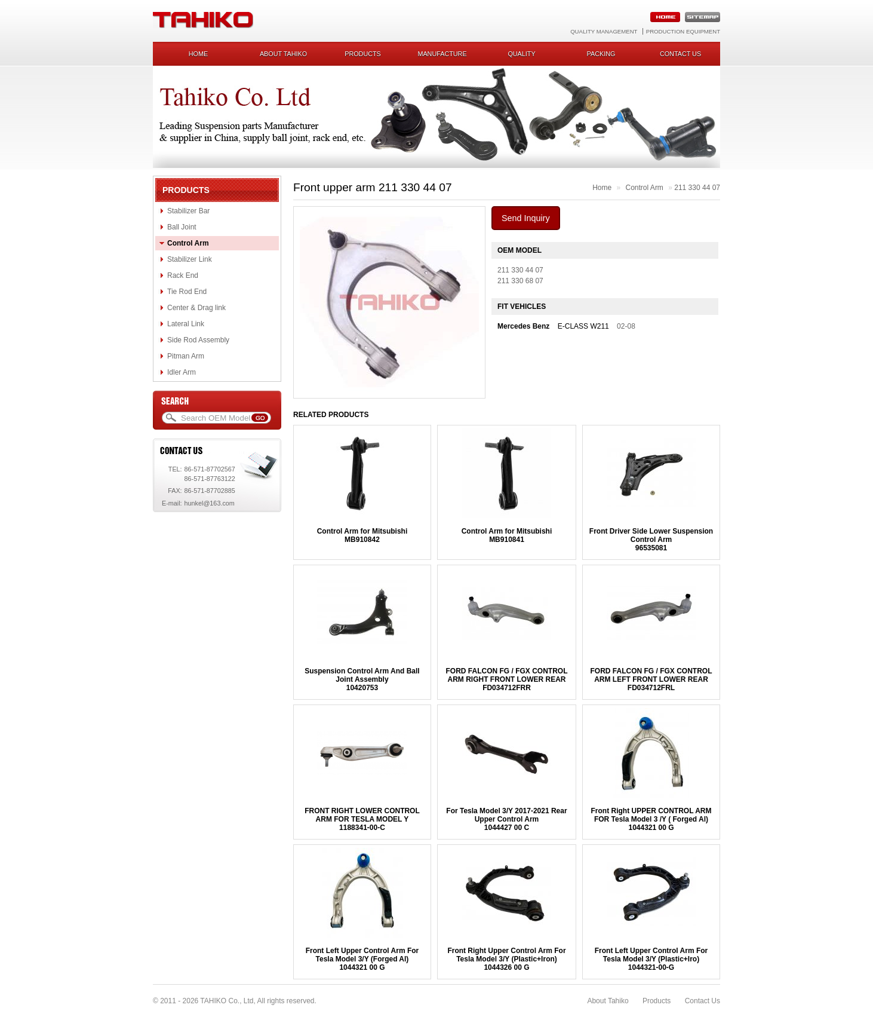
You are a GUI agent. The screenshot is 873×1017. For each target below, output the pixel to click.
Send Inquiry (526, 218)
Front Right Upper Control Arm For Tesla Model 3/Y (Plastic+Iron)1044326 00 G (506, 959)
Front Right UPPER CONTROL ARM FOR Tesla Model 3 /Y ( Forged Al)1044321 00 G (651, 819)
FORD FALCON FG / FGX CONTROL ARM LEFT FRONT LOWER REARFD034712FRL (651, 679)
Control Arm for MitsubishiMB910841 (507, 535)
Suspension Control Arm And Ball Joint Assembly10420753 (362, 679)
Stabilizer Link (189, 259)
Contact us (680, 53)
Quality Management (603, 31)
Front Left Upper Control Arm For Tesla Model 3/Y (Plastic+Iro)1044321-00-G (651, 959)
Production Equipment (683, 31)
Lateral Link (185, 324)
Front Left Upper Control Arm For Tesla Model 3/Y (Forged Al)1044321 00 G (362, 959)
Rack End (182, 275)
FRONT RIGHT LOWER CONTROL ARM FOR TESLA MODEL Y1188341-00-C (362, 819)
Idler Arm (181, 372)
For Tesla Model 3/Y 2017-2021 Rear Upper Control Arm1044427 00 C (506, 819)
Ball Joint (181, 227)
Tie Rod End (187, 291)
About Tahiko (283, 53)
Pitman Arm (185, 356)
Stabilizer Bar (188, 211)
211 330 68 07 (520, 281)
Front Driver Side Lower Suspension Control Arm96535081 (651, 539)
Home (198, 53)
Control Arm (188, 243)
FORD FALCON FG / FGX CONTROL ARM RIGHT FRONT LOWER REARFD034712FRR (506, 679)
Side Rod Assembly (198, 340)
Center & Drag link (196, 308)
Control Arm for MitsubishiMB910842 (362, 535)
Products (363, 53)
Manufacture (441, 53)
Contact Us (702, 1001)
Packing (601, 53)
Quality (521, 53)
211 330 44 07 (697, 187)
